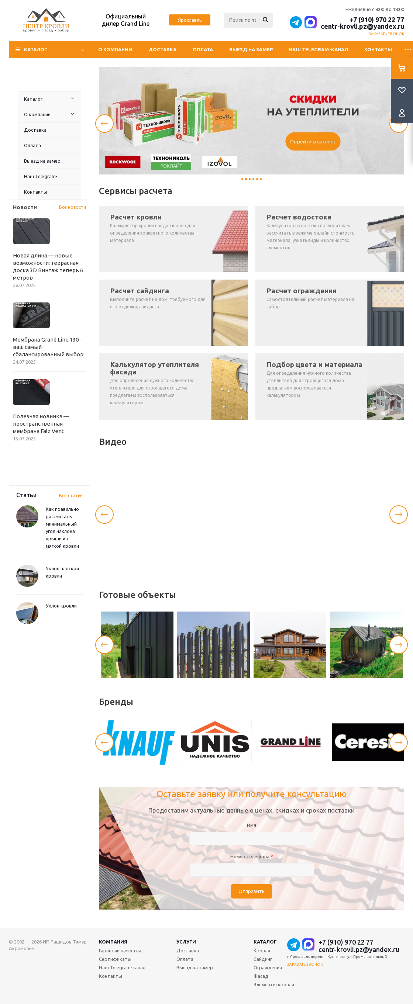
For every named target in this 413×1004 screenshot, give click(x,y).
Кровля (262, 950)
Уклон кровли (61, 605)
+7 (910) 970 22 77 (377, 19)
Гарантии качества (120, 950)
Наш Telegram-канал (318, 49)
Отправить (251, 891)
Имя (251, 825)
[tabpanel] (251, 120)
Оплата (203, 49)
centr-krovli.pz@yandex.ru (362, 26)
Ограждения (268, 967)
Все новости (72, 207)
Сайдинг (263, 959)
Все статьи (71, 495)
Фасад (261, 976)
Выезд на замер (251, 49)
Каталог (33, 98)
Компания (113, 941)
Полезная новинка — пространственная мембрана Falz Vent (41, 423)
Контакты (378, 49)
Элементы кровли (274, 984)
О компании (115, 49)
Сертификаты (115, 959)
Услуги (186, 941)
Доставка (162, 49)
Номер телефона (251, 856)
